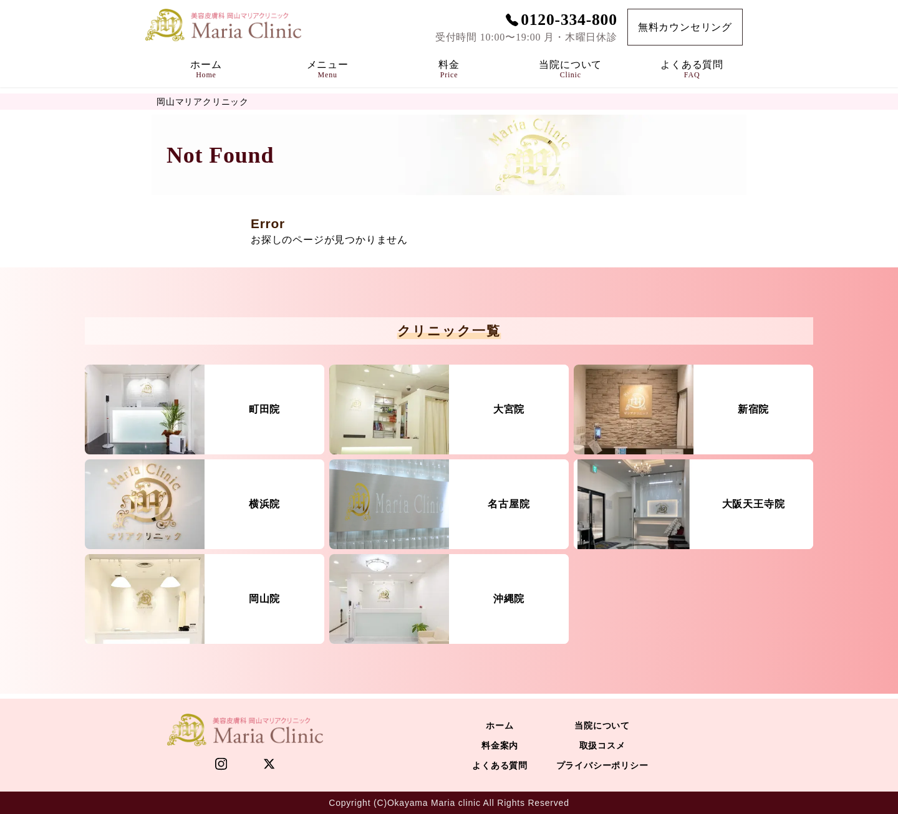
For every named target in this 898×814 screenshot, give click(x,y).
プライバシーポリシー (602, 765)
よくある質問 (500, 765)
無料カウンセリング (685, 27)
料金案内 (499, 745)
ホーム (499, 725)
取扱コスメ (602, 745)
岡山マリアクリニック (203, 102)
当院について (602, 725)
